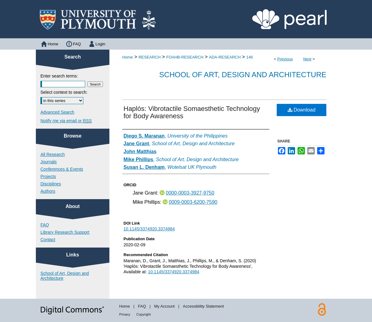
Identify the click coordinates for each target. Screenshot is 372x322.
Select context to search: (63, 92)
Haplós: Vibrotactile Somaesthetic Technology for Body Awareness (191, 112)
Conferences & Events (61, 169)
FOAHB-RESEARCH (184, 57)
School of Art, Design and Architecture (242, 74)
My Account (164, 306)
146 (249, 57)
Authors (47, 191)
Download (302, 109)
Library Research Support (64, 232)
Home (127, 57)
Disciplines (50, 183)
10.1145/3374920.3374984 (149, 228)
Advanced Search (57, 112)
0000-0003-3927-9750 (190, 192)
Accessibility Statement (203, 306)
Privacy (124, 314)
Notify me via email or (66, 120)
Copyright (143, 314)
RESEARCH (150, 57)
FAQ (44, 224)
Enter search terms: (59, 76)
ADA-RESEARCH (225, 57)
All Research (52, 154)
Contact (47, 239)
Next (307, 59)
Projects (48, 176)
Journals (48, 161)
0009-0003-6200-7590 (193, 202)
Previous (285, 59)
